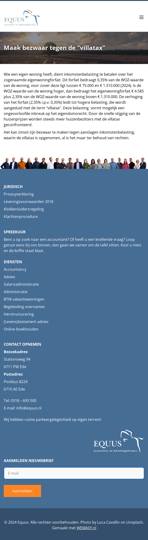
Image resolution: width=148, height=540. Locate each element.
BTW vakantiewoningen (24, 299)
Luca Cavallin (108, 522)
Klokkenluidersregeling (24, 209)
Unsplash (134, 522)
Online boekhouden (21, 329)
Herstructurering (19, 314)
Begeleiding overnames (24, 306)
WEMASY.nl (86, 527)
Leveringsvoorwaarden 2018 (28, 201)
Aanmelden (22, 491)
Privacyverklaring (19, 194)
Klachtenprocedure (21, 216)
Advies (9, 276)
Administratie (16, 291)
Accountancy (15, 269)
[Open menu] (141, 18)
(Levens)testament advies (26, 321)
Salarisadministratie (21, 284)
